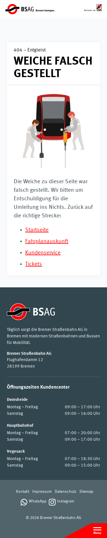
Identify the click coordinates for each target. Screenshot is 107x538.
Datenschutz (65, 492)
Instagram (65, 501)
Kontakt (22, 492)
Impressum (42, 492)
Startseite (37, 230)
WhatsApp (38, 501)
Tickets (33, 264)
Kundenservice (42, 253)
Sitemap (86, 492)
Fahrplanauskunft (46, 241)
